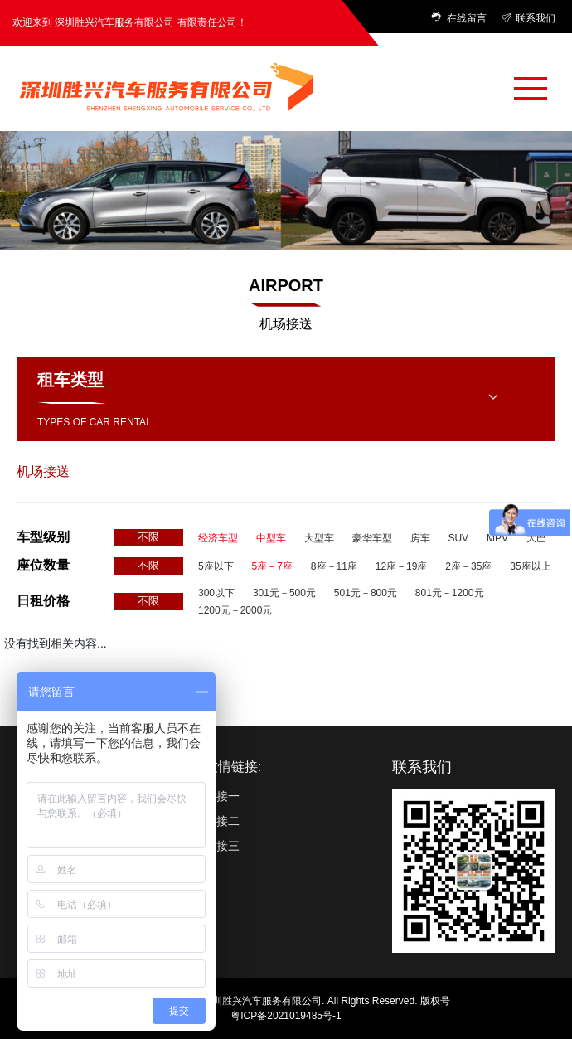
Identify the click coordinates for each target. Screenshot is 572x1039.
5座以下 (216, 566)
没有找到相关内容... (55, 643)
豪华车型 (372, 538)
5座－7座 (272, 566)
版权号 (435, 1001)
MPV (497, 538)
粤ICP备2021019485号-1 (285, 1016)
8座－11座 (334, 566)
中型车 (271, 538)
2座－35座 (468, 566)
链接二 (222, 821)
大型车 (319, 538)
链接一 (222, 796)
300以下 (216, 593)
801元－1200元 (449, 593)
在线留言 (459, 18)
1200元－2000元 (235, 610)
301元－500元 (284, 593)
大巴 (536, 538)
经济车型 (218, 538)
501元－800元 (365, 593)
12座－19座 (402, 566)
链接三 (222, 845)
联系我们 (528, 18)
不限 (148, 537)
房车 (420, 538)
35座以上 (530, 566)
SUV (458, 538)
